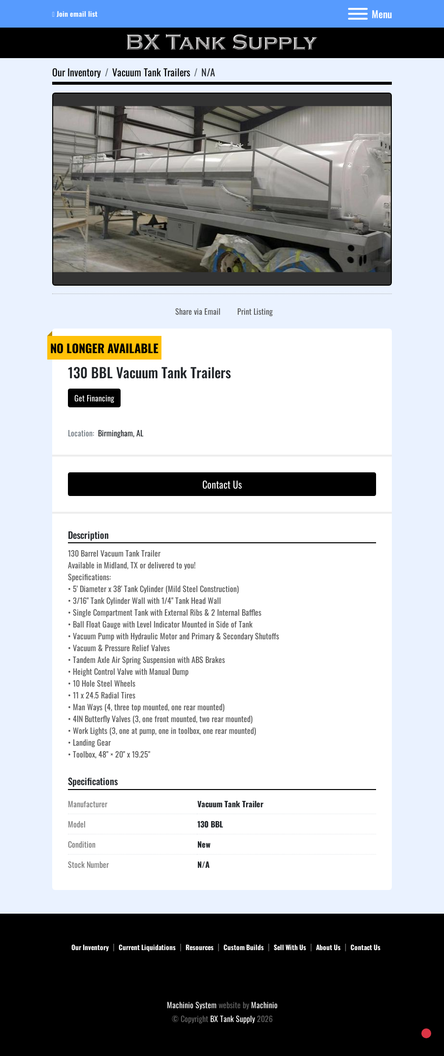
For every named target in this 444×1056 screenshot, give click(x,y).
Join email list (77, 13)
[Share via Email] (196, 311)
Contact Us (222, 484)
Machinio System (192, 1005)
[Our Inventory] (76, 72)
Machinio (264, 1005)
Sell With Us (290, 947)
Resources (200, 947)
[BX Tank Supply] (222, 977)
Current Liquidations (147, 947)
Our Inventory (90, 947)
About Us (328, 947)
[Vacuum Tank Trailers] (151, 72)
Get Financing (94, 398)
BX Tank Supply (232, 1018)
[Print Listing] (253, 311)
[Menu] (358, 14)
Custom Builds (243, 947)
